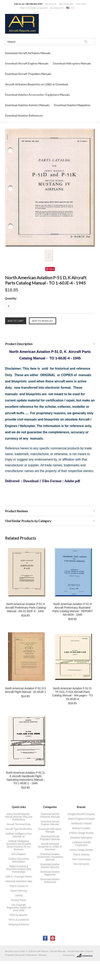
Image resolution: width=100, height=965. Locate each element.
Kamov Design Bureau (81, 849)
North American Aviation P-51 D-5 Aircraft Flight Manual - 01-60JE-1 (25, 690)
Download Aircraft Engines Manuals (27, 63)
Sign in (23, 8)
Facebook (45, 938)
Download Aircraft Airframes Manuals (28, 53)
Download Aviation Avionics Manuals (27, 105)
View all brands (81, 864)
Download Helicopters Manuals (72, 63)
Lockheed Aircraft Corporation (81, 844)
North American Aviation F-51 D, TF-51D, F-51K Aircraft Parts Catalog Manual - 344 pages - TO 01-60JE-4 (72, 694)
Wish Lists (81, 4)
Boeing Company (81, 828)
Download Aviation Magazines (72, 105)
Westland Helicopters (81, 837)
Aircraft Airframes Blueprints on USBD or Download (36, 84)
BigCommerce (85, 955)
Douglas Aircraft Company (81, 814)
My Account (50, 4)
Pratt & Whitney (81, 854)
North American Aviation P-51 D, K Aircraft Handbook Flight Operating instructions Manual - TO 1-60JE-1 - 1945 (25, 778)
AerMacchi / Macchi (81, 823)
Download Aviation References (24, 115)
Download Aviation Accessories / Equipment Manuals (37, 94)
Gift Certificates (66, 4)
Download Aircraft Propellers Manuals (28, 73)
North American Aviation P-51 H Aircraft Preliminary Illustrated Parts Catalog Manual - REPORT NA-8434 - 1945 (72, 609)
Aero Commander (81, 859)
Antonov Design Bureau (81, 833)
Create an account (38, 8)
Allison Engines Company (81, 818)
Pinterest (52, 938)
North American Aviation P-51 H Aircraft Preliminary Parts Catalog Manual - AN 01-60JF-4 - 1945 (25, 607)
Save (51, 269)
